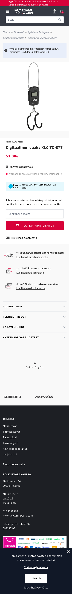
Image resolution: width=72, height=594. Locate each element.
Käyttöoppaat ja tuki (15, 449)
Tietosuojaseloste (14, 464)
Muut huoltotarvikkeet (13, 38)
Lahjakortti (10, 454)
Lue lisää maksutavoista (30, 288)
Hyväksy (36, 578)
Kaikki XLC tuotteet (14, 142)
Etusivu (6, 32)
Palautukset (10, 437)
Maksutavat (10, 426)
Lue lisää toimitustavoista (32, 257)
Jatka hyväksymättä (36, 588)
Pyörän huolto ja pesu (38, 32)
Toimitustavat (11, 432)
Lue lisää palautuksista (30, 273)
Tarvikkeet (19, 32)
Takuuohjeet (10, 443)
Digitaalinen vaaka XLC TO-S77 (42, 38)
